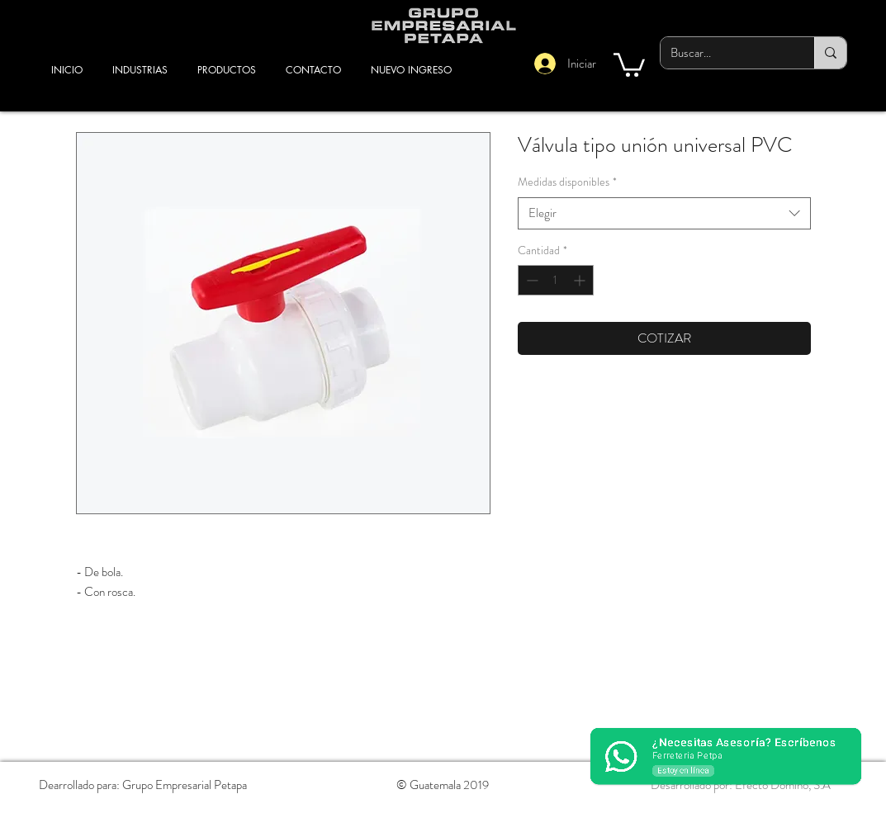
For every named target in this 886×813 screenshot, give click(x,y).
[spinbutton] (556, 280)
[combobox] (664, 213)
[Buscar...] (724, 53)
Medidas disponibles (567, 182)
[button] (629, 63)
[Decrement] (530, 280)
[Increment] (581, 280)
